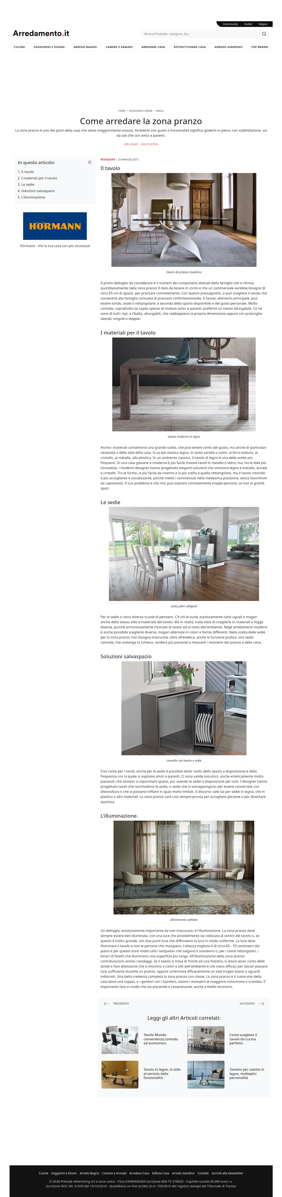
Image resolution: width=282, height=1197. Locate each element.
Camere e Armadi (119, 47)
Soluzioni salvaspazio (38, 190)
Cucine (19, 47)
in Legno (132, 144)
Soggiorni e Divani (49, 47)
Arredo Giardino (228, 47)
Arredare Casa (153, 47)
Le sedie (27, 184)
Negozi (263, 24)
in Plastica (150, 144)
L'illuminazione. (33, 197)
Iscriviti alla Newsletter (227, 1173)
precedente (116, 1003)
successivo (252, 1003)
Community (230, 24)
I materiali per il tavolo (39, 178)
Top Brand (259, 47)
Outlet (248, 24)
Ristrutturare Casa (190, 47)
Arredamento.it (77, 33)
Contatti (203, 1173)
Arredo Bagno (85, 47)
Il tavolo (27, 171)
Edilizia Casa (160, 1173)
